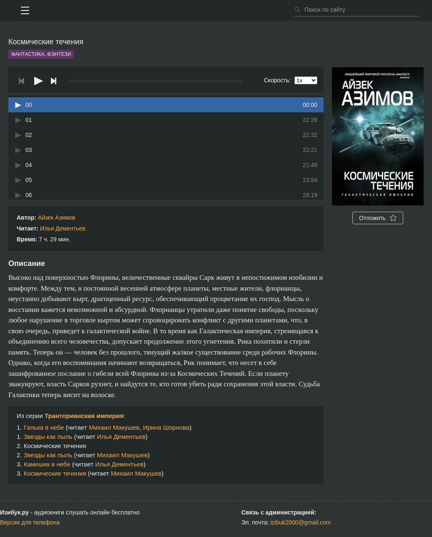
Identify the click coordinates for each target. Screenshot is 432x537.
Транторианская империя (84, 415)
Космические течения (55, 473)
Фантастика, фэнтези (41, 54)
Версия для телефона (30, 522)
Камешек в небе (47, 464)
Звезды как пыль (48, 436)
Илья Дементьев (62, 228)
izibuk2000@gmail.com (300, 522)
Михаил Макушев (114, 427)
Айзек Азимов (56, 217)
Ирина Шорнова (166, 427)
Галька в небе (44, 427)
